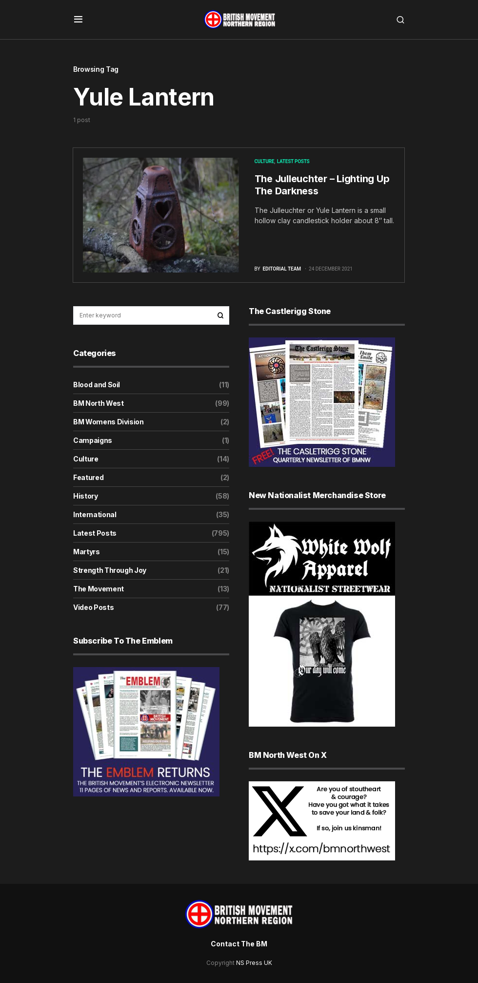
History (85, 496)
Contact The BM (239, 944)
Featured (88, 477)
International (94, 514)
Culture (265, 161)
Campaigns (92, 440)
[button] (78, 19)
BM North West (98, 403)
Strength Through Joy (109, 570)
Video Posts (93, 607)
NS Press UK (254, 962)
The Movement (98, 589)
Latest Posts (293, 161)
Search (220, 315)
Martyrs (86, 551)
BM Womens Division (108, 422)
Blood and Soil (96, 384)
